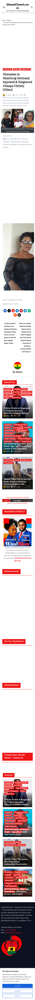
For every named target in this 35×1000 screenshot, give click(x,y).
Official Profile (8, 433)
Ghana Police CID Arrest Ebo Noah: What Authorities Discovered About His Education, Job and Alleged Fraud (17, 484)
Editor (10, 95)
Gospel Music (27, 427)
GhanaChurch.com (17, 6)
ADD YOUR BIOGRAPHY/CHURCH (17, 498)
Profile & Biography (10, 395)
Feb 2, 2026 (17, 416)
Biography (7, 392)
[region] (17, 984)
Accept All (18, 986)
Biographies (7, 389)
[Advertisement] (17, 44)
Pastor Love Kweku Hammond (13, 103)
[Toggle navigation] (4, 7)
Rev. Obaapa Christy (21, 105)
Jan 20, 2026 (17, 451)
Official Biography (22, 430)
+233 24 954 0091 (10, 930)
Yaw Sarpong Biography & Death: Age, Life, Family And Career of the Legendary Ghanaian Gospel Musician (17, 447)
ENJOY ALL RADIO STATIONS (17, 503)
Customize (17, 991)
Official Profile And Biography (13, 436)
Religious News (25, 69)
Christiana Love (9, 98)
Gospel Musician (24, 100)
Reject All (17, 996)
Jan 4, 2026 (17, 487)
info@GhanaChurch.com (14, 932)
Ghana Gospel (17, 427)
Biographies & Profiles (20, 389)
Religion (16, 69)
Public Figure (8, 441)
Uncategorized (8, 463)
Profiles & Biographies (24, 395)
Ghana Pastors (12, 100)
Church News (7, 69)
